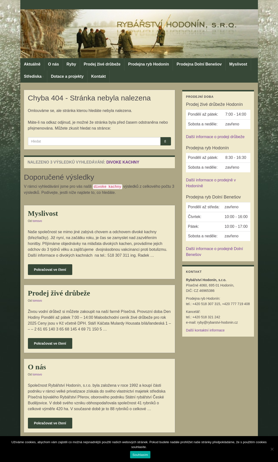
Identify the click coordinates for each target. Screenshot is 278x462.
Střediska (33, 76)
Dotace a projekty (67, 76)
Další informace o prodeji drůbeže (215, 137)
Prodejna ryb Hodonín (148, 64)
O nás (53, 64)
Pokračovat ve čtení (50, 270)
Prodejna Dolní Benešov (199, 64)
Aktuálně (32, 64)
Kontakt (98, 76)
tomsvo (37, 221)
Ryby (71, 64)
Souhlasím (140, 455)
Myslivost (238, 64)
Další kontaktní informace (205, 330)
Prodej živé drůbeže (102, 64)
